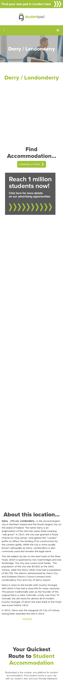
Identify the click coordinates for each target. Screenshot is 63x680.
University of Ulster (29, 164)
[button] (58, 30)
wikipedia (27, 619)
